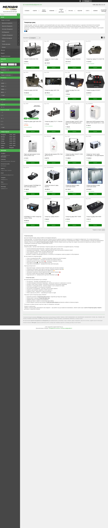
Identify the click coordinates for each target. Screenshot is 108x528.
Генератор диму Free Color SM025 (73, 91)
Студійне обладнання (7, 35)
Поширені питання (5, 56)
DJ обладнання (5, 32)
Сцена (3, 41)
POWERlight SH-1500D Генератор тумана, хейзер (32, 217)
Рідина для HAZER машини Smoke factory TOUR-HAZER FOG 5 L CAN (95, 122)
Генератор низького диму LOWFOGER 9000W (72, 186)
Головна (27, 10)
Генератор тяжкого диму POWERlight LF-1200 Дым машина (95, 154)
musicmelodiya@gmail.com (7, 175)
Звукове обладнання (7, 26)
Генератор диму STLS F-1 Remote (53, 121)
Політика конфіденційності (66, 328)
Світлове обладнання (7, 29)
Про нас (3, 50)
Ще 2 (3, 95)
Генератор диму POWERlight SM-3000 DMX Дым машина (32, 186)
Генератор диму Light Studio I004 (32, 121)
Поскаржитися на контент (54, 328)
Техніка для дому (6, 44)
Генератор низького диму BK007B (51, 186)
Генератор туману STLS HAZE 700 (95, 59)
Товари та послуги (5, 20)
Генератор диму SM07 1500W (73, 216)
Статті (87, 10)
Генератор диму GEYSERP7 (93, 90)
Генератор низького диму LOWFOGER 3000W (93, 186)
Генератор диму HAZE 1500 (52, 90)
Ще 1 (3, 127)
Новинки (51, 10)
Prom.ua (61, 326)
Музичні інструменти (7, 23)
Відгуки (2, 53)
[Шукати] (18, 14)
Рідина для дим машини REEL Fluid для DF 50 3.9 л (53, 154)
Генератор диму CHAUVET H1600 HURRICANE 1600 (74, 154)
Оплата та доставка (61, 11)
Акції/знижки (44, 10)
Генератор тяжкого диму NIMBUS (51, 59)
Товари (35, 10)
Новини (95, 10)
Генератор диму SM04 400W (93, 216)
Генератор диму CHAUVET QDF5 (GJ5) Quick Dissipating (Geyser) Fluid (74, 123)
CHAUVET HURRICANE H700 (31, 59)
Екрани (3, 47)
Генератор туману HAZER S (52, 216)
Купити (33, 67)
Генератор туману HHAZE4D (73, 59)
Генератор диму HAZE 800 (31, 90)
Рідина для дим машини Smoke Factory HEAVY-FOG (32, 154)
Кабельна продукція (7, 38)
